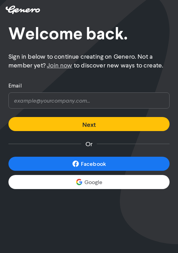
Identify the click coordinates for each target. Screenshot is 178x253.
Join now (59, 65)
